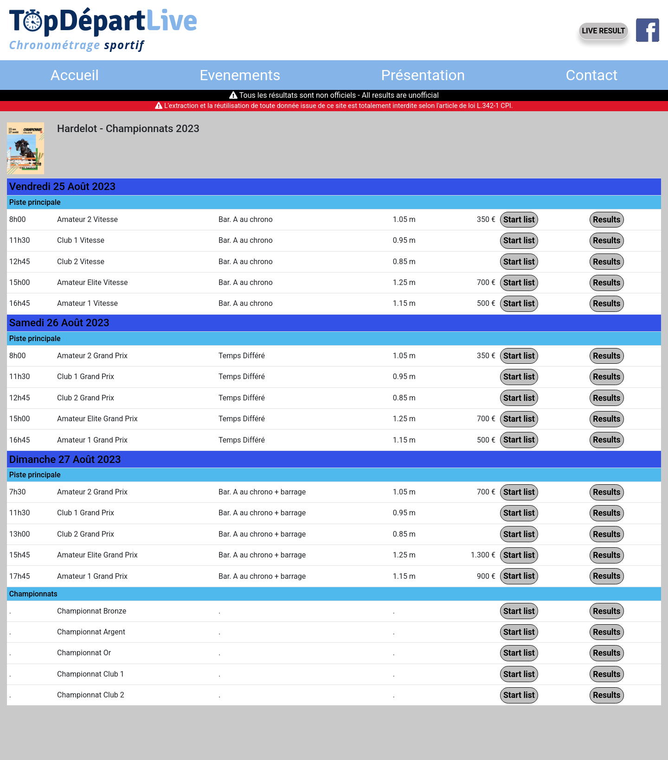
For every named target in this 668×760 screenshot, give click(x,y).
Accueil (75, 75)
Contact (592, 75)
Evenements (239, 75)
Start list (519, 219)
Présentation (423, 75)
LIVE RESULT (603, 30)
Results (606, 219)
